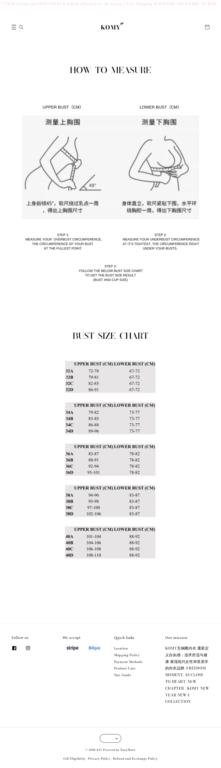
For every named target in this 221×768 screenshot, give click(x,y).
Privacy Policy (99, 758)
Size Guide (122, 675)
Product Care (125, 668)
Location (121, 648)
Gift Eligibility (74, 758)
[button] (14, 27)
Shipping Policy (127, 655)
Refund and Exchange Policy (135, 758)
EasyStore (128, 749)
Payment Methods (128, 661)
